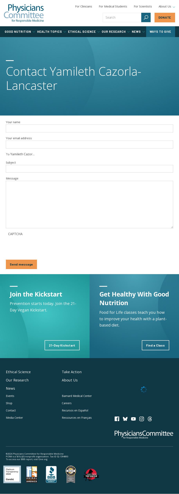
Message (12, 178)
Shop (9, 403)
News (10, 388)
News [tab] (138, 31)
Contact (11, 410)
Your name (13, 122)
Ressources (77, 417)
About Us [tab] (167, 6)
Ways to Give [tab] (160, 31)
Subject (11, 162)
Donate (164, 17)
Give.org (42, 459)
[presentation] (38, 245)
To (8, 154)
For (113, 6)
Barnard (77, 396)
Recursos (75, 410)
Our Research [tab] (116, 31)
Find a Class (155, 345)
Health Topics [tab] (51, 31)
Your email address (19, 138)
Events (10, 396)
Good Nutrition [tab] (20, 31)
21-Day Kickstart (62, 345)
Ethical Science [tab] (84, 31)
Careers (67, 403)
